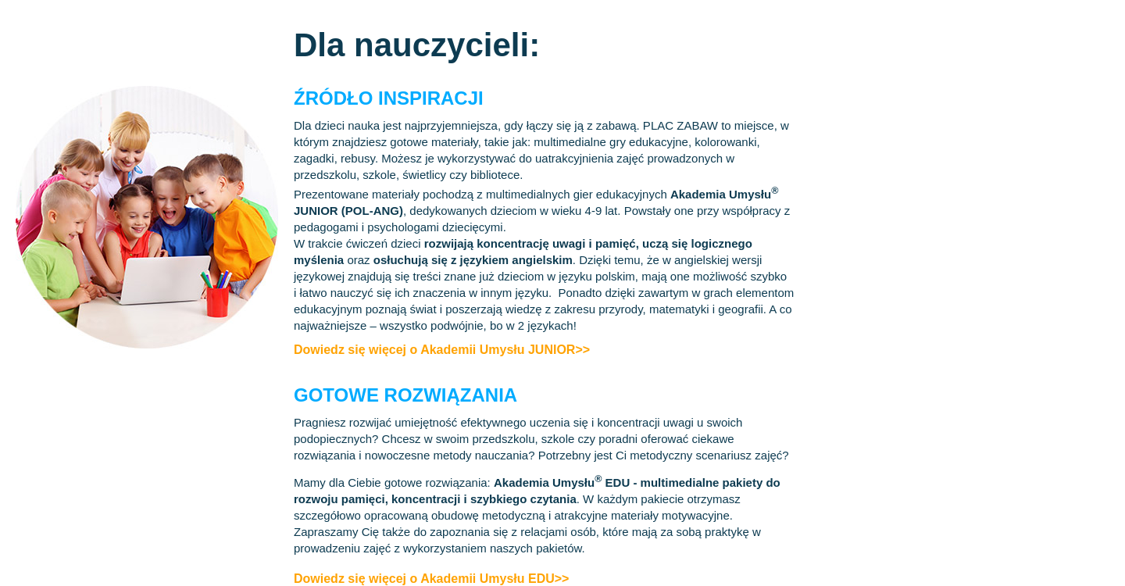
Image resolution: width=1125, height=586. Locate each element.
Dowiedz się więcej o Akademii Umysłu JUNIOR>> (442, 349)
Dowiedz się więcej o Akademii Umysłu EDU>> (431, 578)
